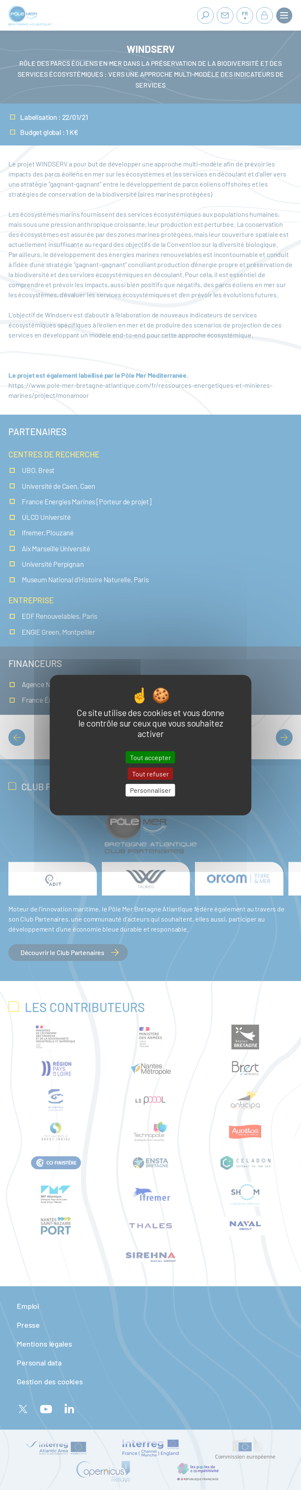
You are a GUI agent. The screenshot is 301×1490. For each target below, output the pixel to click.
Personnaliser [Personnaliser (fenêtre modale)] (150, 790)
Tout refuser (150, 774)
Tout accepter (150, 757)
